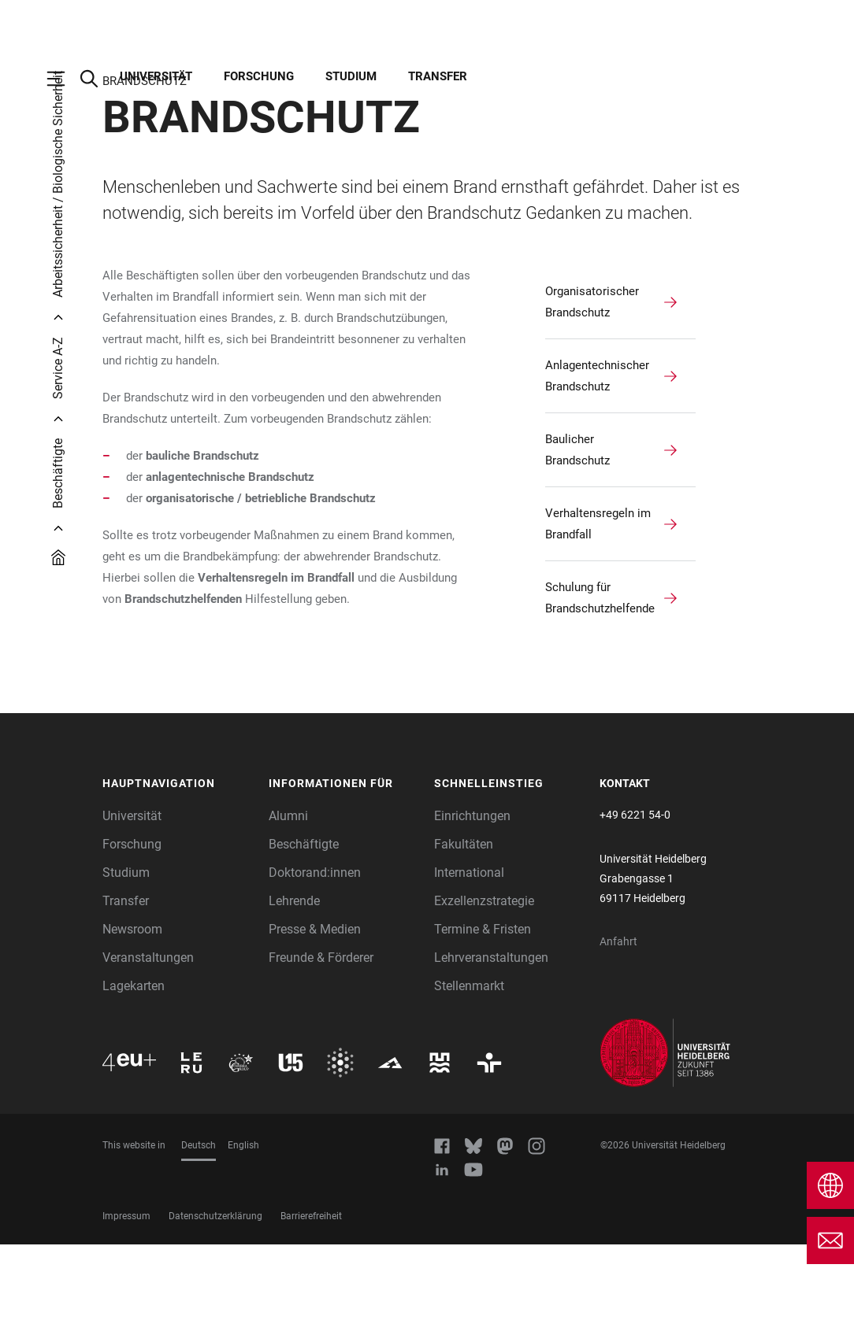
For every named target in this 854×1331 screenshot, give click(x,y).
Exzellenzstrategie (484, 987)
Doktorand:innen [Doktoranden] (315, 959)
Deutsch (198, 1231)
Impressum (126, 1302)
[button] (177, 870)
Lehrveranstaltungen (491, 1044)
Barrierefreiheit (311, 1302)
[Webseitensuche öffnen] (96, 78)
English (243, 1231)
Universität (156, 76)
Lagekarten (133, 1072)
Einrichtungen (472, 902)
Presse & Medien (315, 1015)
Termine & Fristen (482, 1015)
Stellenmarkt (469, 1072)
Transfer (437, 76)
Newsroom (132, 1015)
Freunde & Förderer (321, 1044)
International (469, 959)
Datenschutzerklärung (215, 1302)
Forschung (259, 76)
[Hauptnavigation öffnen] (63, 78)
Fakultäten (463, 930)
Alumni (288, 902)
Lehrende (294, 987)
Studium (351, 76)
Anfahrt (618, 1028)
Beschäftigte (304, 930)
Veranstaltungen (148, 1044)
